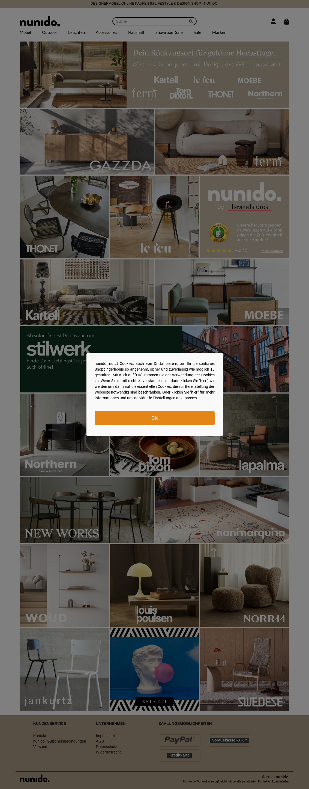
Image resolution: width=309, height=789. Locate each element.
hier (203, 381)
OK (154, 418)
